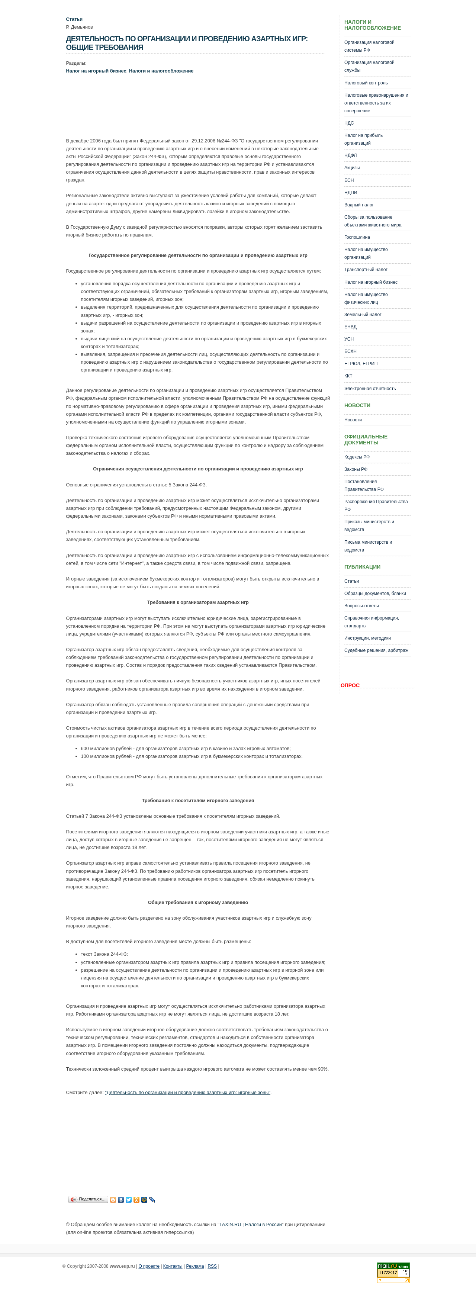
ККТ (348, 376)
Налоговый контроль (366, 83)
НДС (349, 123)
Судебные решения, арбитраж (376, 650)
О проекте (149, 1266)
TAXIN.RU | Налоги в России (250, 1224)
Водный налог (359, 205)
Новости (353, 419)
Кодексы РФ (357, 457)
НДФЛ (350, 155)
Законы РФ (355, 469)
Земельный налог (363, 314)
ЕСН (349, 180)
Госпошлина (357, 237)
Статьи (74, 19)
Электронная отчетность (370, 388)
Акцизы (352, 167)
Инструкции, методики (367, 638)
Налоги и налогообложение (161, 71)
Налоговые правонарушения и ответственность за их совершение (376, 103)
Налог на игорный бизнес (96, 71)
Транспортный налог (365, 269)
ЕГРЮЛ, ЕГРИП (361, 363)
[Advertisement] (201, 107)
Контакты (173, 1266)
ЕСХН (350, 351)
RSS (212, 1266)
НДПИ (350, 192)
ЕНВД (350, 326)
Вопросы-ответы (361, 605)
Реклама (195, 1266)
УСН (349, 339)
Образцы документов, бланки (375, 593)
